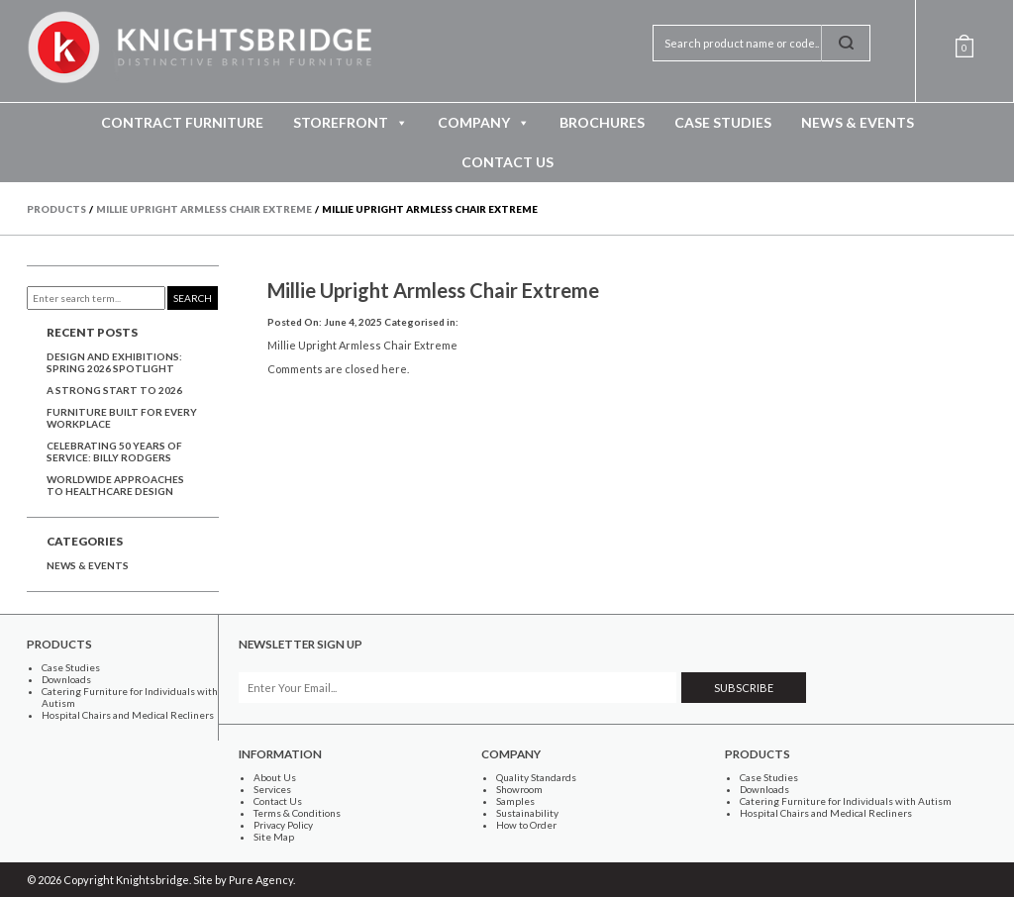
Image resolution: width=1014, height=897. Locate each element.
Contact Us (507, 161)
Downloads (66, 679)
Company (484, 123)
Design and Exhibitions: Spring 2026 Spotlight (114, 362)
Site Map (274, 837)
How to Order (526, 825)
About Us (275, 777)
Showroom (519, 789)
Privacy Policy (283, 825)
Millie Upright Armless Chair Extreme (433, 290)
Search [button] (192, 298)
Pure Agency (261, 879)
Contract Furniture (182, 122)
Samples (515, 801)
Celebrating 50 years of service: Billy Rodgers (114, 451)
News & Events (857, 122)
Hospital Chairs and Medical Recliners (128, 715)
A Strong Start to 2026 (114, 390)
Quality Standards (536, 777)
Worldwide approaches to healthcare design (115, 485)
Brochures (602, 122)
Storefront (350, 123)
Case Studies (722, 122)
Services (272, 789)
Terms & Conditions (297, 813)
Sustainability (527, 813)
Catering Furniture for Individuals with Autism (846, 801)
